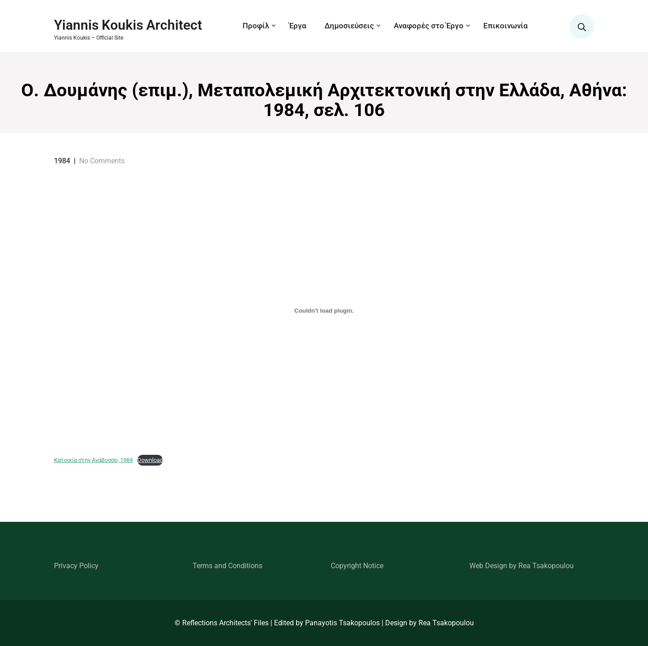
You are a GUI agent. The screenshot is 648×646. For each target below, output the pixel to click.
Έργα (297, 25)
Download (150, 460)
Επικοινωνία (505, 25)
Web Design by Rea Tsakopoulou (521, 565)
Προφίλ (256, 25)
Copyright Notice (357, 565)
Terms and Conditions (227, 565)
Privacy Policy (76, 565)
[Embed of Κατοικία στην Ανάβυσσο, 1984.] (324, 310)
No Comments (102, 161)
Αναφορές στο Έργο (429, 25)
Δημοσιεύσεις (349, 25)
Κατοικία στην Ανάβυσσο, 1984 (93, 460)
